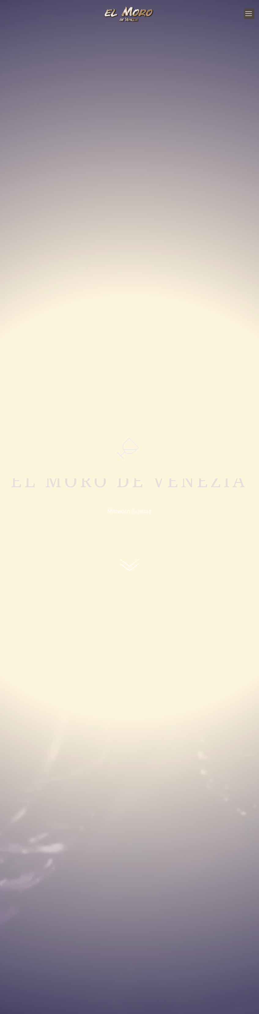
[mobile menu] (249, 14)
